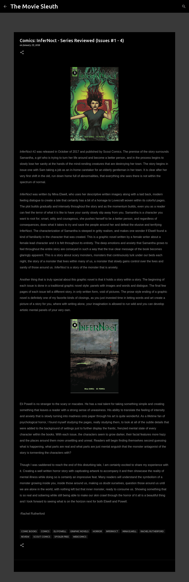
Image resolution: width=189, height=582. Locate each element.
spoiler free (61, 536)
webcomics (79, 536)
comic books (29, 531)
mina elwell (129, 531)
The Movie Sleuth (34, 6)
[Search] (184, 6)
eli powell (60, 531)
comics (45, 531)
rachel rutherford (152, 531)
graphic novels (79, 531)
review (25, 536)
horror (97, 531)
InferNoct (112, 531)
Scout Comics (41, 536)
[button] (22, 52)
